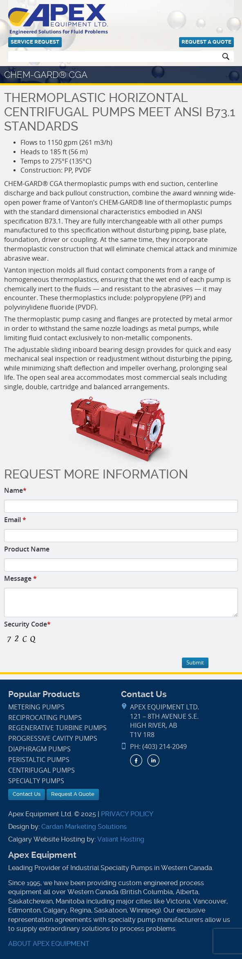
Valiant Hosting (120, 839)
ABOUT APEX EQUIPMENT (49, 944)
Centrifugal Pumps (41, 770)
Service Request (35, 42)
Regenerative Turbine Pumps (57, 728)
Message (20, 578)
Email (15, 519)
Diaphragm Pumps (39, 749)
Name (15, 490)
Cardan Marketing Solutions (84, 827)
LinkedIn (153, 760)
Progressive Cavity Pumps (52, 738)
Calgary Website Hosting (46, 839)
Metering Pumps (36, 707)
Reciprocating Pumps (45, 718)
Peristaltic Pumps (38, 760)
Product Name (26, 549)
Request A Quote (206, 42)
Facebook (136, 760)
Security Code (27, 624)
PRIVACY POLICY (127, 814)
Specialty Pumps (36, 781)
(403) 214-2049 (164, 747)
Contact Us (26, 794)
